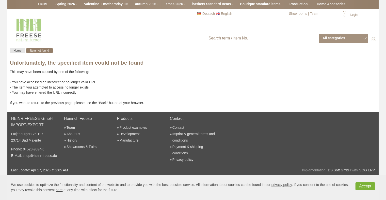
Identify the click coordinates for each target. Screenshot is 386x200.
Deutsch (206, 14)
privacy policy (281, 185)
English (224, 14)
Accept (365, 186)
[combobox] (343, 38)
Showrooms (298, 14)
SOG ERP (367, 170)
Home (17, 50)
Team (314, 14)
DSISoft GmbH (339, 170)
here (59, 190)
